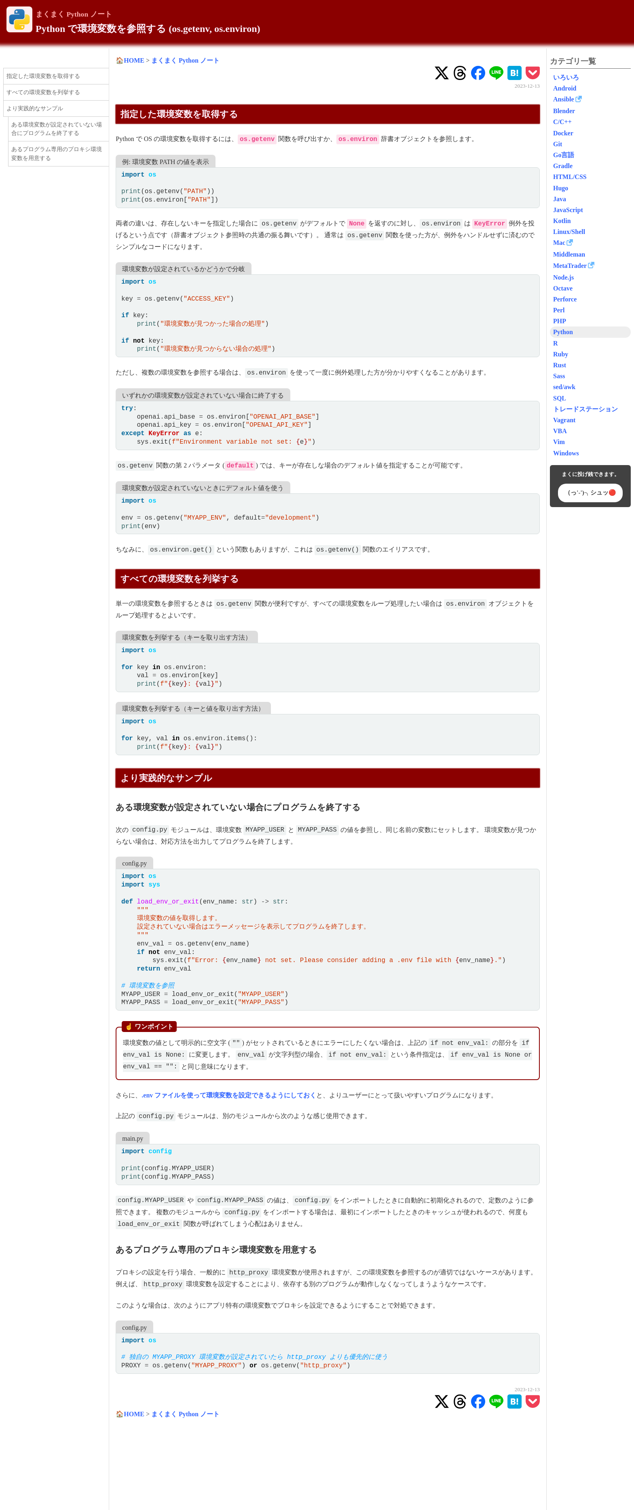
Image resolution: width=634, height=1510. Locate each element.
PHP (559, 321)
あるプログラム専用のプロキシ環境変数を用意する (56, 153)
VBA (560, 431)
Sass (559, 376)
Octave (563, 288)
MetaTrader (570, 265)
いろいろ (566, 77)
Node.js (563, 277)
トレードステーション (585, 409)
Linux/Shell (569, 231)
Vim (559, 441)
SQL (559, 398)
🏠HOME (130, 60)
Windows (566, 453)
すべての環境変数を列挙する (43, 92)
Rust (559, 365)
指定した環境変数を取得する (43, 76)
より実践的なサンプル (34, 108)
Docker (563, 133)
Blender (564, 110)
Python (563, 332)
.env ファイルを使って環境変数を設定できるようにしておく (229, 1095)
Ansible (563, 99)
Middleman (569, 254)
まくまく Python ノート (74, 14)
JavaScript (568, 209)
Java (559, 199)
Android (565, 88)
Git (557, 144)
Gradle (563, 165)
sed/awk (564, 386)
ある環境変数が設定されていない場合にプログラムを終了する (56, 129)
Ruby (560, 354)
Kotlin (562, 220)
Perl (558, 310)
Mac (559, 242)
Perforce (565, 299)
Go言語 (563, 155)
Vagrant (564, 420)
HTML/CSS (570, 176)
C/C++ (562, 121)
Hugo (560, 188)
